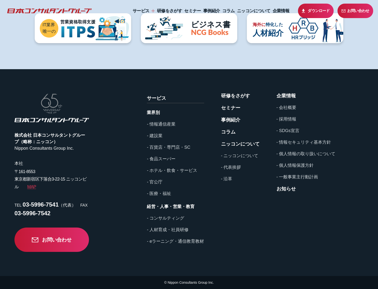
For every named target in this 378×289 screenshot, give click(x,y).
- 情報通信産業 (161, 124)
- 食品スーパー (161, 158)
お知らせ (286, 188)
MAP (31, 186)
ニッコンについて (253, 10)
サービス (141, 10)
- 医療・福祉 (159, 193)
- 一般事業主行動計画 (297, 177)
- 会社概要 (287, 107)
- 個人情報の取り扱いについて (306, 153)
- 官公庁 (154, 182)
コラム (228, 10)
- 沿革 (226, 178)
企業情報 (281, 10)
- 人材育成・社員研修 (168, 229)
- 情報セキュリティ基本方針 (304, 142)
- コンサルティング (165, 218)
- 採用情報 (287, 119)
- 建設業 (154, 135)
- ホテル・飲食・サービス (172, 170)
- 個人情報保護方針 (295, 165)
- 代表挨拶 (231, 167)
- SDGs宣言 (288, 130)
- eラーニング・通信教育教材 (175, 241)
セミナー (192, 10)
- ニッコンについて (239, 155)
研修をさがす (169, 10)
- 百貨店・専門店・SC (168, 147)
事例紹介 (211, 10)
